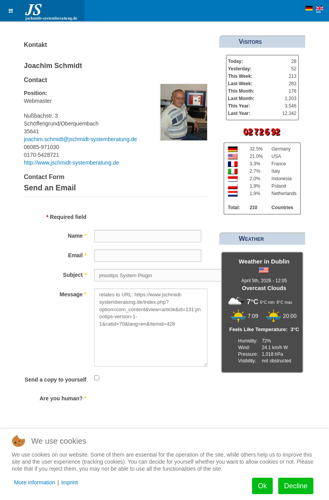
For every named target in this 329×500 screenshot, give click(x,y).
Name (77, 236)
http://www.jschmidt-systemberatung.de (71, 162)
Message (73, 294)
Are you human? (62, 398)
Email (77, 255)
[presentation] (153, 407)
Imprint (69, 482)
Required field (66, 217)
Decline (296, 486)
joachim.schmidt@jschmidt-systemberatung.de (80, 139)
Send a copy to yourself (55, 379)
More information (34, 482)
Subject (74, 275)
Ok (262, 486)
